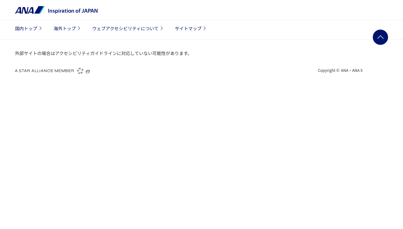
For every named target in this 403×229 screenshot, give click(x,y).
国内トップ (29, 28)
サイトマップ (191, 28)
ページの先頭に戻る (380, 37)
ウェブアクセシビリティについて (128, 28)
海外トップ (68, 28)
